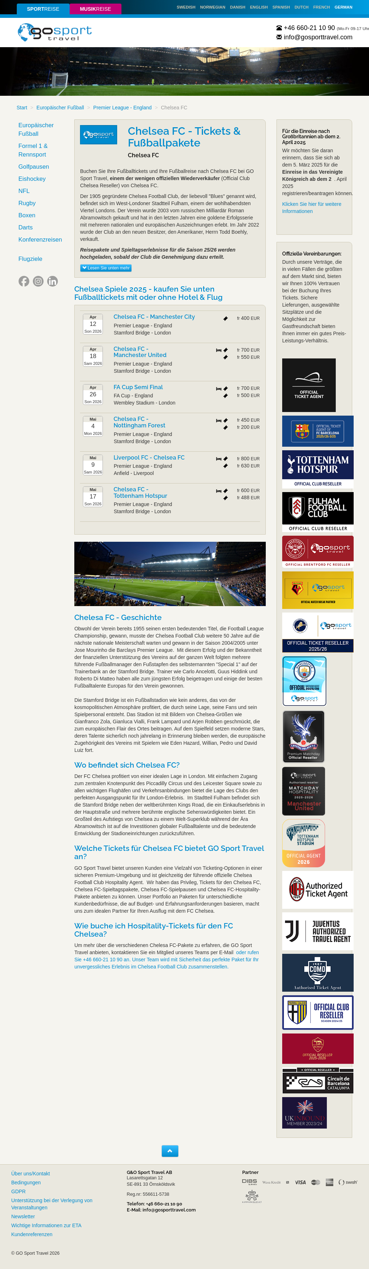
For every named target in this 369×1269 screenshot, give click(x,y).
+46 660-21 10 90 (305, 27)
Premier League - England (122, 107)
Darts (26, 227)
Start (22, 107)
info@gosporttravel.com (314, 37)
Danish (237, 7)
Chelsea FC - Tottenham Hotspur (140, 492)
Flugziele (31, 259)
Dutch (302, 7)
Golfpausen (34, 166)
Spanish (281, 7)
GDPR (18, 1191)
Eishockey (32, 178)
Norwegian (212, 7)
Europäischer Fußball (60, 107)
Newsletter (23, 1216)
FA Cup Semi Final (138, 387)
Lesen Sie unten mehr (106, 268)
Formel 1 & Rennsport (33, 150)
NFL (24, 191)
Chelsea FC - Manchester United (140, 352)
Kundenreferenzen (32, 1234)
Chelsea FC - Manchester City (154, 316)
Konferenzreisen (40, 239)
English (259, 7)
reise (43, 9)
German (344, 7)
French (321, 7)
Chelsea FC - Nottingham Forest (139, 422)
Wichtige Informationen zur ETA (46, 1225)
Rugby (27, 203)
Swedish (186, 7)
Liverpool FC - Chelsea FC (149, 457)
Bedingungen (26, 1182)
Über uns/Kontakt (30, 1173)
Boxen (27, 215)
